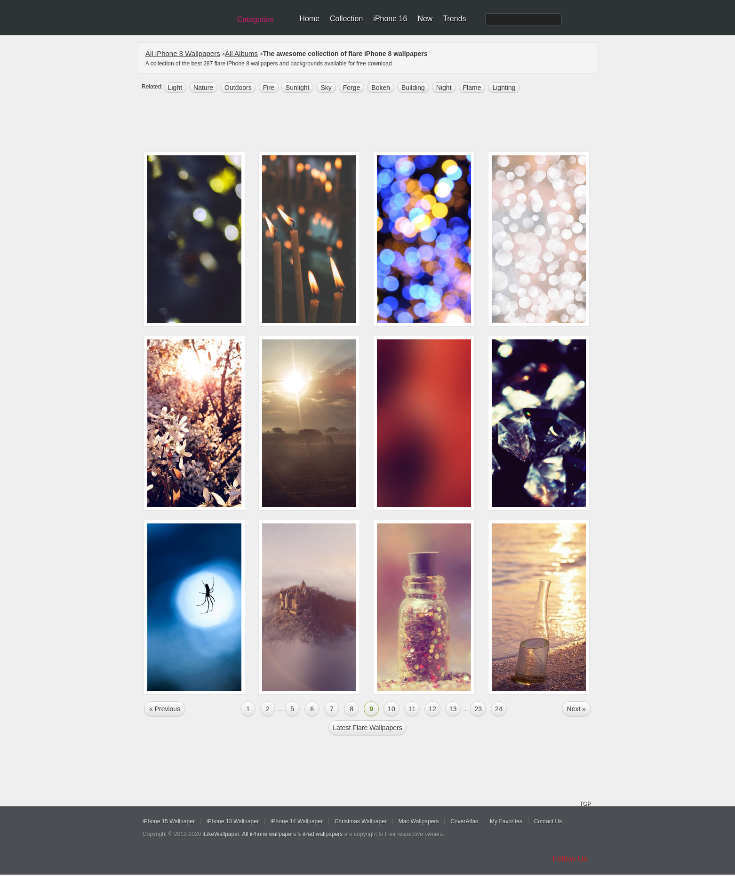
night (444, 87)
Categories (255, 20)
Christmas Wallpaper (361, 821)
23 (478, 709)
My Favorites (506, 821)
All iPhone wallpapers (269, 834)
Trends (454, 19)
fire (268, 87)
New (424, 19)
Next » (576, 709)
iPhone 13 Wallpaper (233, 821)
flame (472, 87)
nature (203, 87)
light (175, 87)
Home (309, 19)
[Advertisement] (373, 123)
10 (391, 709)
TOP (585, 803)
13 (453, 709)
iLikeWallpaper (221, 834)
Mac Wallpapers (419, 821)
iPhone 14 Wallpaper (297, 821)
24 (499, 709)
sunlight (298, 87)
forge (351, 87)
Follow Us (570, 858)
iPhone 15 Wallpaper (169, 821)
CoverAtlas (464, 821)
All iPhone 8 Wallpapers (182, 53)
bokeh (380, 87)
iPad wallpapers (323, 834)
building (413, 87)
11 (412, 709)
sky (325, 87)
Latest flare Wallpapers (367, 727)
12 (432, 709)
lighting (503, 87)
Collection (346, 19)
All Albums (241, 53)
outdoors (238, 87)
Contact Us (548, 821)
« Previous (164, 709)
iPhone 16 (390, 19)
